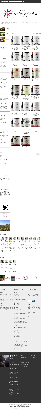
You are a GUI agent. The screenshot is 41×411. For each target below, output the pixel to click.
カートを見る (33, 357)
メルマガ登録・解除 (24, 366)
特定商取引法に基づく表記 (25, 362)
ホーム (22, 355)
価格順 (37, 33)
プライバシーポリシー (24, 364)
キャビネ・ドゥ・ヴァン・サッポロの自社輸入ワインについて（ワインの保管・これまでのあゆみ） (5, 186)
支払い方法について (24, 357)
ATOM (24, 368)
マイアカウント (33, 355)
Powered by (20, 408)
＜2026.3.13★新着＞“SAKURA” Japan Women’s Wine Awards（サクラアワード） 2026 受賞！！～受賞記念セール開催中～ (5, 193)
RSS (21, 368)
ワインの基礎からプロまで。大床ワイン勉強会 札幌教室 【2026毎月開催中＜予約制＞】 (5, 180)
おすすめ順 (33, 33)
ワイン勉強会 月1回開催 (4, 189)
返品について (23, 360)
